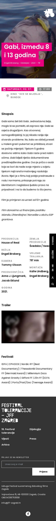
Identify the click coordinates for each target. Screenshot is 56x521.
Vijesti (5, 438)
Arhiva (5, 444)
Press (33, 438)
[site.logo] (49, 13)
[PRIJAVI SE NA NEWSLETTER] (28, 464)
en (52, 270)
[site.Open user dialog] (52, 277)
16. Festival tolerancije (8, 431)
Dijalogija (35, 429)
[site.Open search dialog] (52, 284)
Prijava (43, 471)
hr (52, 265)
